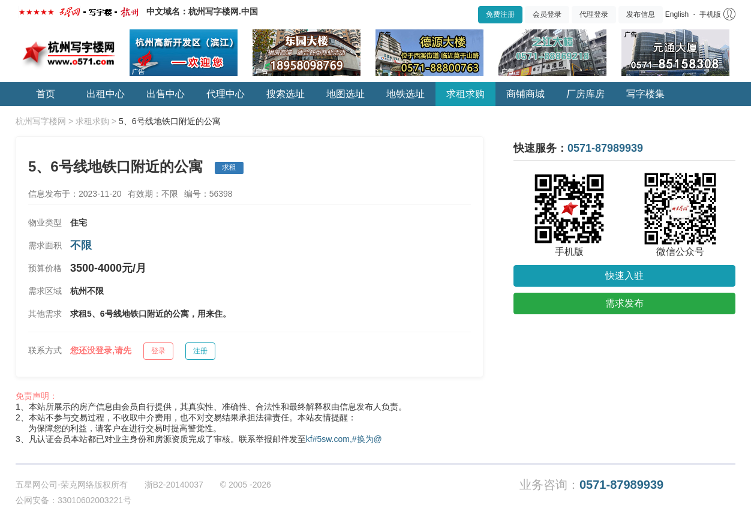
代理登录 (593, 14)
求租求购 (465, 94)
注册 (200, 351)
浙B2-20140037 (174, 484)
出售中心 (165, 94)
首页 (45, 94)
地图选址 (345, 94)
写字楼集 (645, 94)
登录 (158, 351)
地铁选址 (405, 94)
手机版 (710, 14)
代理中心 (225, 94)
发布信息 (640, 14)
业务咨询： (591, 485)
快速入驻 (624, 275)
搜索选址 (285, 94)
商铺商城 (525, 94)
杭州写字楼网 (41, 121)
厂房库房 (585, 94)
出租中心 (105, 94)
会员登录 (547, 14)
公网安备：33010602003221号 (73, 500)
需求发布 (624, 303)
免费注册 (500, 14)
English (677, 14)
